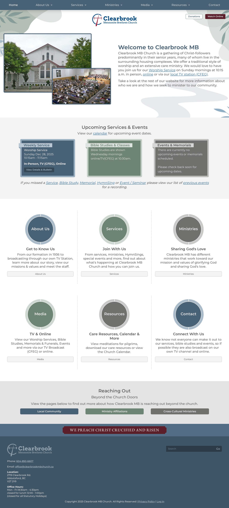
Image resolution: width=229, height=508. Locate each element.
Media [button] (147, 5)
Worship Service (162, 70)
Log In (160, 501)
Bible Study (68, 183)
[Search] (190, 449)
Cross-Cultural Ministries (180, 411)
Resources (114, 359)
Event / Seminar (133, 183)
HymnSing (105, 183)
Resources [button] (181, 5)
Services (114, 273)
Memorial (87, 183)
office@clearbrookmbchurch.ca (34, 466)
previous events (196, 183)
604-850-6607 (24, 461)
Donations (194, 16)
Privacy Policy (146, 501)
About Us (40, 273)
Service (52, 183)
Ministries (188, 273)
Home (13, 5)
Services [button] (79, 5)
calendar (100, 133)
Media (40, 359)
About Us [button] (44, 5)
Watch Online (215, 16)
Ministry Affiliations (114, 411)
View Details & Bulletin (39, 169)
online (148, 74)
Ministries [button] (114, 5)
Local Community (49, 411)
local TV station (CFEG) (189, 74)
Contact (188, 359)
